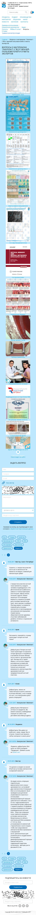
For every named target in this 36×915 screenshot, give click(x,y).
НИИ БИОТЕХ (6, 19)
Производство (8, 541)
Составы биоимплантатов (18, 225)
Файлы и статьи (15, 29)
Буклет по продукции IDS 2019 (18, 444)
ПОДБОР (15, 17)
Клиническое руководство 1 (18, 114)
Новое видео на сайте (18, 456)
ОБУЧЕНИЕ (14, 22)
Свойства (21, 537)
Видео (24, 27)
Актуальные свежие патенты (18, 409)
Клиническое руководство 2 (18, 151)
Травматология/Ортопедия (11, 33)
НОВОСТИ (5, 22)
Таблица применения (18, 349)
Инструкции (7, 544)
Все (4, 537)
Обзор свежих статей (18, 328)
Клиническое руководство (10, 27)
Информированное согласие (18, 371)
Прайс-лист (16, 752)
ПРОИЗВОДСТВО (25, 17)
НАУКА (25, 19)
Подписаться (18, 887)
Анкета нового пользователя (18, 188)
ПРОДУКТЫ (6, 17)
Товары (12, 537)
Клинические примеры (18, 296)
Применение (7, 548)
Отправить (18, 522)
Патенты (5, 29)
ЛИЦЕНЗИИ (17, 19)
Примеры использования (10, 25)
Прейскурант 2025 (18, 77)
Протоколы (18, 544)
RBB (25, 541)
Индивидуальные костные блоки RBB (18, 391)
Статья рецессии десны (18, 429)
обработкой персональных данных (21, 529)
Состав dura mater (18, 261)
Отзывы (4, 31)
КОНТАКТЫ (24, 22)
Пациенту (18, 548)
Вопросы (26, 29)
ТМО (18, 541)
